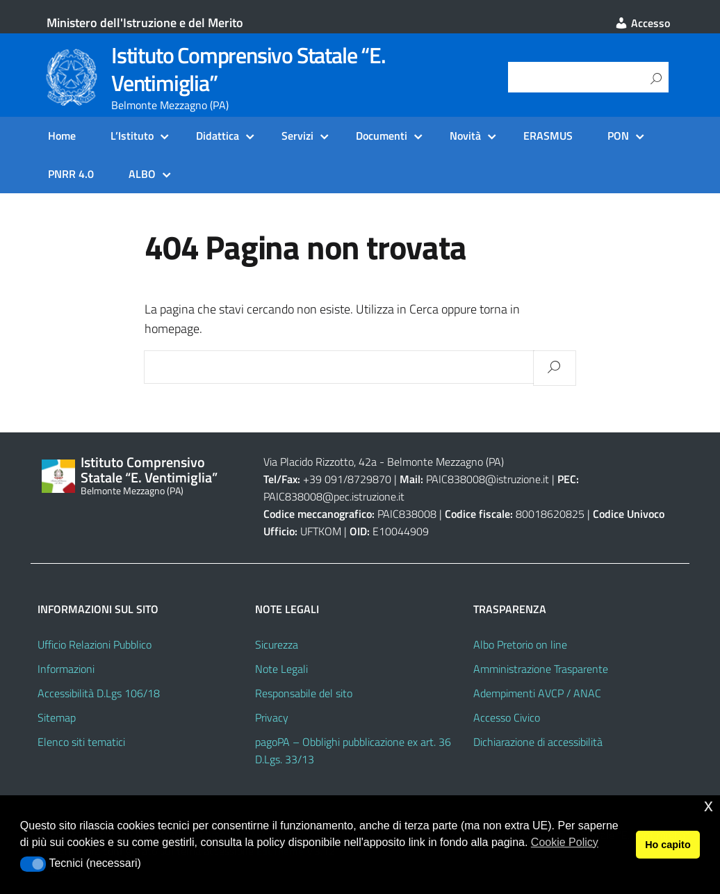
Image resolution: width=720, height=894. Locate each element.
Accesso (642, 23)
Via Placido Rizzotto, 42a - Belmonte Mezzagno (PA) (383, 461)
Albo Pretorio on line (520, 644)
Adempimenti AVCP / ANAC (537, 693)
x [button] (708, 805)
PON (618, 135)
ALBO (142, 173)
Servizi (297, 135)
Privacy (271, 717)
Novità (465, 135)
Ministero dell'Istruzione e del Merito (145, 22)
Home (62, 135)
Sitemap (57, 717)
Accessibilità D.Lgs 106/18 (99, 693)
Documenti (381, 135)
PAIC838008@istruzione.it (487, 479)
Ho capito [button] (668, 844)
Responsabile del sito (303, 693)
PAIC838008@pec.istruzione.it (333, 496)
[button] (33, 864)
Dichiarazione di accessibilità (538, 741)
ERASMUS (548, 135)
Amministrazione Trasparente (540, 668)
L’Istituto (132, 135)
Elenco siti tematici (81, 741)
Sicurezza (276, 644)
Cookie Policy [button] (564, 842)
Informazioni (66, 668)
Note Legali (281, 668)
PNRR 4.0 (71, 173)
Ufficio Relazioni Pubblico (95, 644)
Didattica (217, 135)
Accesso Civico (506, 717)
